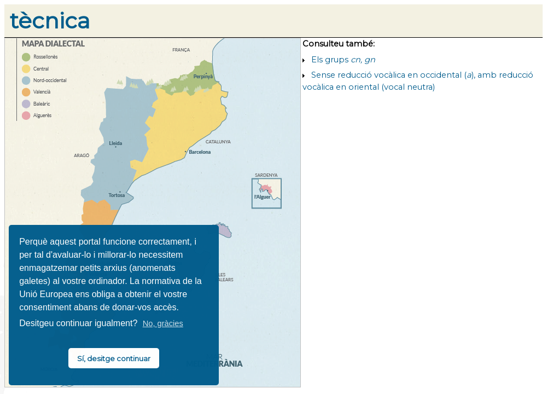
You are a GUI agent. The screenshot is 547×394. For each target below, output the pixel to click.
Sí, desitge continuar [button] (113, 358)
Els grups (343, 60)
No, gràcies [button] (163, 323)
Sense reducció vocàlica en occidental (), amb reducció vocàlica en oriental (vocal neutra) (417, 81)
